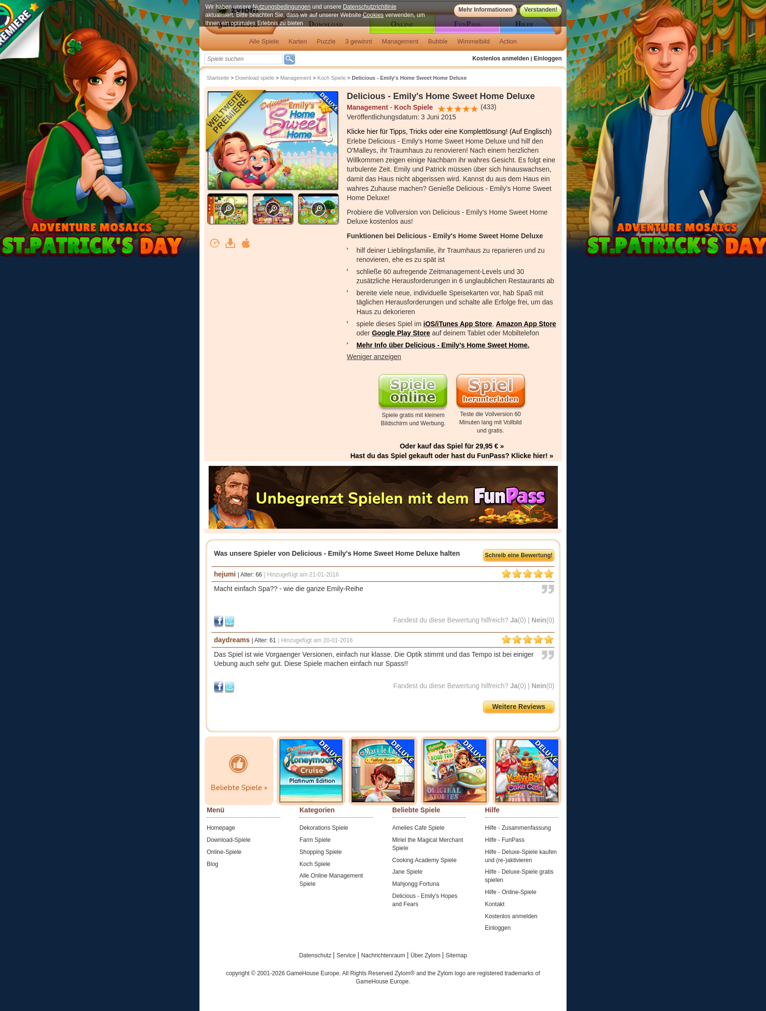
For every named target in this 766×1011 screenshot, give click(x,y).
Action (508, 41)
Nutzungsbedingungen (282, 6)
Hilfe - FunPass (505, 840)
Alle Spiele (264, 41)
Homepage (221, 827)
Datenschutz (316, 955)
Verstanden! (540, 9)
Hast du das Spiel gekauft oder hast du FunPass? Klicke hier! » (451, 456)
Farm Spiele (315, 840)
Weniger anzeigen (374, 357)
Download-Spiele (229, 840)
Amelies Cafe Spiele (418, 827)
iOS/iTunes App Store (458, 324)
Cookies (373, 15)
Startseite (218, 78)
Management (400, 41)
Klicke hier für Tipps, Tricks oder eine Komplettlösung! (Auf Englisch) (449, 131)
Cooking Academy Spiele (424, 860)
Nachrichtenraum (384, 955)
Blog (212, 864)
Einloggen (548, 58)
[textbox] (243, 59)
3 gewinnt (358, 41)
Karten (297, 41)
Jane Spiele (407, 871)
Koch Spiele (331, 78)
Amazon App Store (526, 324)
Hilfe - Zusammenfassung (518, 827)
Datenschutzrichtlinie (370, 6)
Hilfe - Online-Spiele (511, 892)
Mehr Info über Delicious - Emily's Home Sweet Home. (442, 345)
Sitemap (456, 955)
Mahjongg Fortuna (415, 884)
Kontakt (495, 904)
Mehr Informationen (485, 9)
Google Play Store (401, 333)
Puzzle (326, 41)
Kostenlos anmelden (500, 58)
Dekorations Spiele (323, 827)
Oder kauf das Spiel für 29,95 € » (452, 446)
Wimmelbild (473, 41)
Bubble (437, 41)
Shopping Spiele (320, 852)
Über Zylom (426, 955)
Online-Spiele (224, 852)
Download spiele (254, 78)
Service (347, 955)
